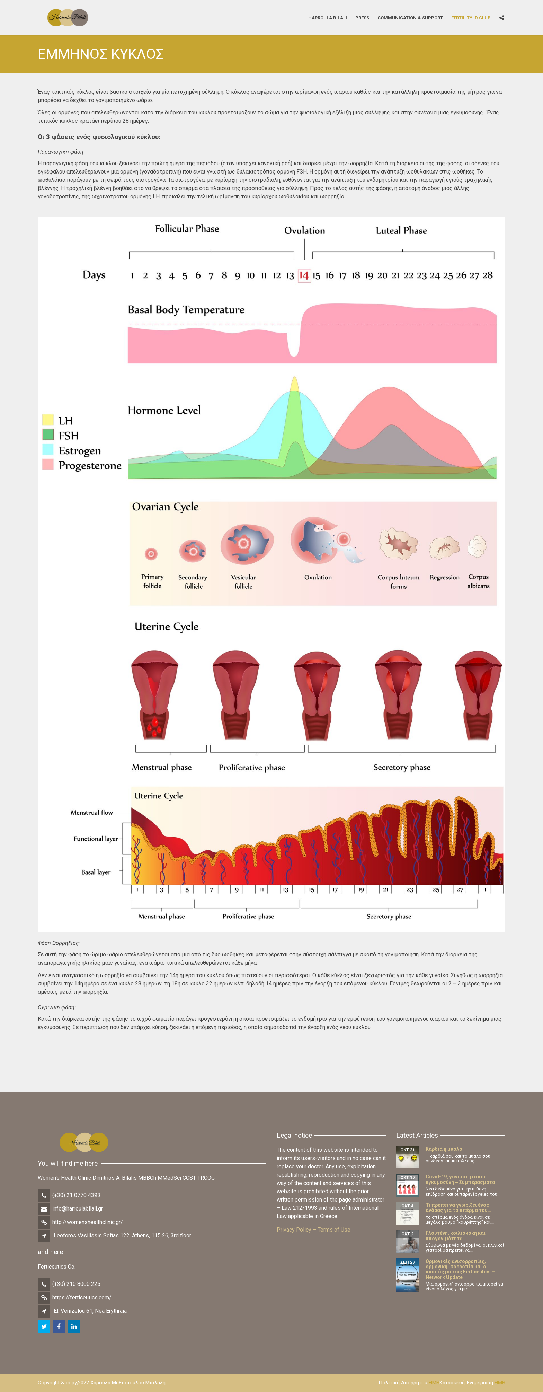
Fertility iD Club (471, 17)
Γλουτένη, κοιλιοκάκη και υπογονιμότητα (456, 1235)
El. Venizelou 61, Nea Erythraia (90, 1311)
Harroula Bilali (327, 17)
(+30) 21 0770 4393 (76, 1195)
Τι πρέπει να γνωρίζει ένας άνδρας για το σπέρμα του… (458, 1207)
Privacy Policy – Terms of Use (313, 1229)
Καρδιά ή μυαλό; (445, 1149)
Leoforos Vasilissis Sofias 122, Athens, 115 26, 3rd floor (122, 1235)
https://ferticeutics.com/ (82, 1297)
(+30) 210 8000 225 (76, 1284)
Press (362, 17)
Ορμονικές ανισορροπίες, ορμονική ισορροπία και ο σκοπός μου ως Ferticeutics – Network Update (460, 1269)
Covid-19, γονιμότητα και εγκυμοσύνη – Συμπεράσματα (460, 1179)
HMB (434, 1383)
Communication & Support (410, 17)
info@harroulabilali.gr (77, 1208)
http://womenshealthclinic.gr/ (87, 1222)
